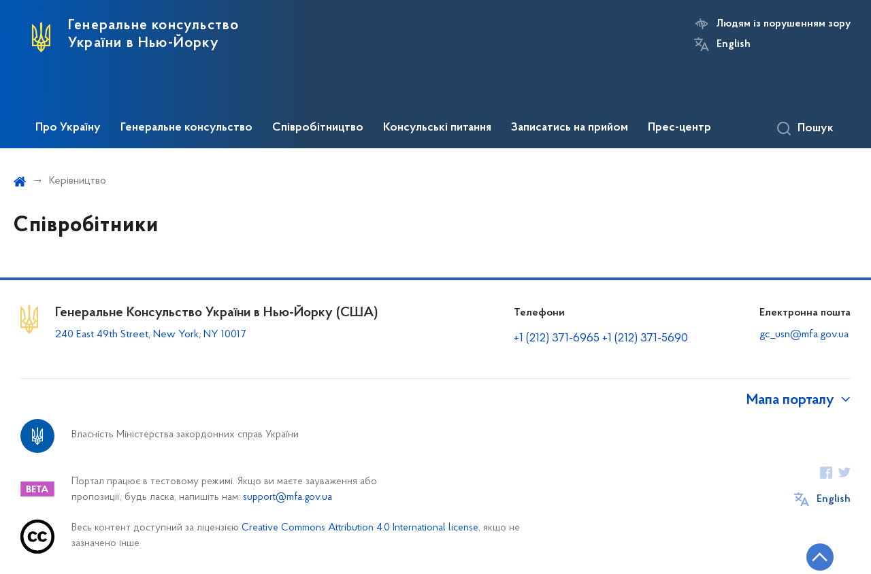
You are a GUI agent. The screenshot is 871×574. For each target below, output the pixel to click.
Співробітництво (317, 128)
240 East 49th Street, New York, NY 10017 (150, 334)
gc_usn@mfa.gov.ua (804, 334)
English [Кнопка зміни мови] (734, 44)
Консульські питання (437, 128)
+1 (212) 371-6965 (556, 338)
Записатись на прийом (569, 128)
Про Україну (68, 128)
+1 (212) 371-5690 (645, 338)
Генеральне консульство (186, 128)
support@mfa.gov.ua (287, 497)
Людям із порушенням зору (784, 23)
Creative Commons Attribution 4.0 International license (360, 528)
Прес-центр (679, 128)
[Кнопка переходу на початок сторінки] (820, 557)
